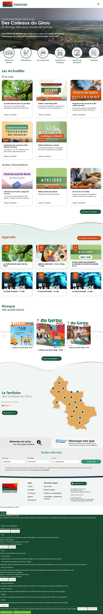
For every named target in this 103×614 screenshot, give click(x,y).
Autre (2, 550)
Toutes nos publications (51, 358)
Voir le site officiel (16, 544)
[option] (50, 336)
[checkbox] (52, 469)
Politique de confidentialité (52, 493)
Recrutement (32, 500)
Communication (83, 186)
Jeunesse (5, 140)
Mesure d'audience (7, 567)
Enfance (74, 98)
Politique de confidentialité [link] (9, 526)
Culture (12, 98)
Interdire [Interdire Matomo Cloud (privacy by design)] (12, 579)
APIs (2, 535)
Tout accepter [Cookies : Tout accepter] (5, 531)
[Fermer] (1, 509)
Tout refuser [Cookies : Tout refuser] (15, 531)
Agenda (30, 496)
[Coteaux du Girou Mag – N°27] (22, 334)
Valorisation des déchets (54, 98)
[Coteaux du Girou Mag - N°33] (79, 334)
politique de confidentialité (42, 470)
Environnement (42, 98)
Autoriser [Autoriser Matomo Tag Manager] (4, 547)
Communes (31, 493)
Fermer (3, 513)
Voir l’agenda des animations (89, 238)
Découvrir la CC (9, 413)
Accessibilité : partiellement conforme (53, 498)
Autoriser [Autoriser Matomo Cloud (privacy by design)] (4, 579)
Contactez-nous (79, 483)
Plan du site (48, 486)
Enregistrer (4, 605)
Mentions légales (49, 490)
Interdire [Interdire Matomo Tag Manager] (12, 547)
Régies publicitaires (7, 583)
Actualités (5, 98)
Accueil (30, 486)
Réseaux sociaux (6, 589)
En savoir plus (4, 544)
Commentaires (5, 556)
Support (3, 594)
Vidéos (3, 600)
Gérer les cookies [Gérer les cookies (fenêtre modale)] (6, 612)
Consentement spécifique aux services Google (16, 561)
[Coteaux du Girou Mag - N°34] (50, 333)
